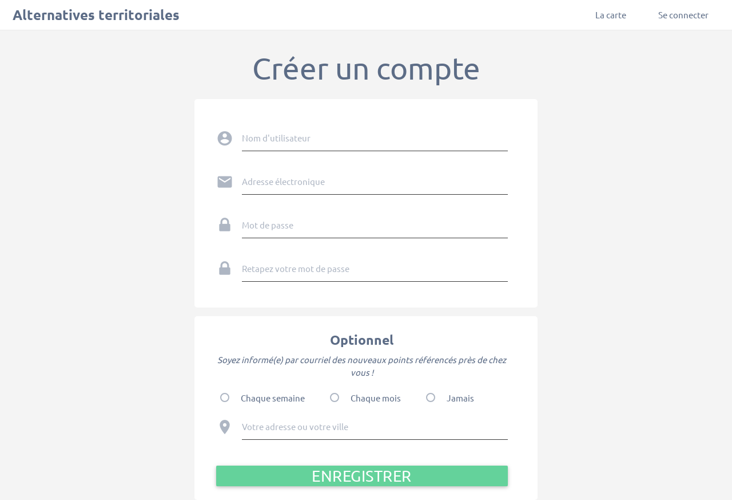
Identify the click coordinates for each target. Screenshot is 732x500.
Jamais (460, 397)
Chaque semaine (273, 397)
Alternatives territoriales (96, 14)
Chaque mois (376, 397)
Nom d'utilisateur (276, 137)
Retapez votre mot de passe (295, 268)
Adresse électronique (283, 181)
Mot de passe (267, 224)
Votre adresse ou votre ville (295, 426)
